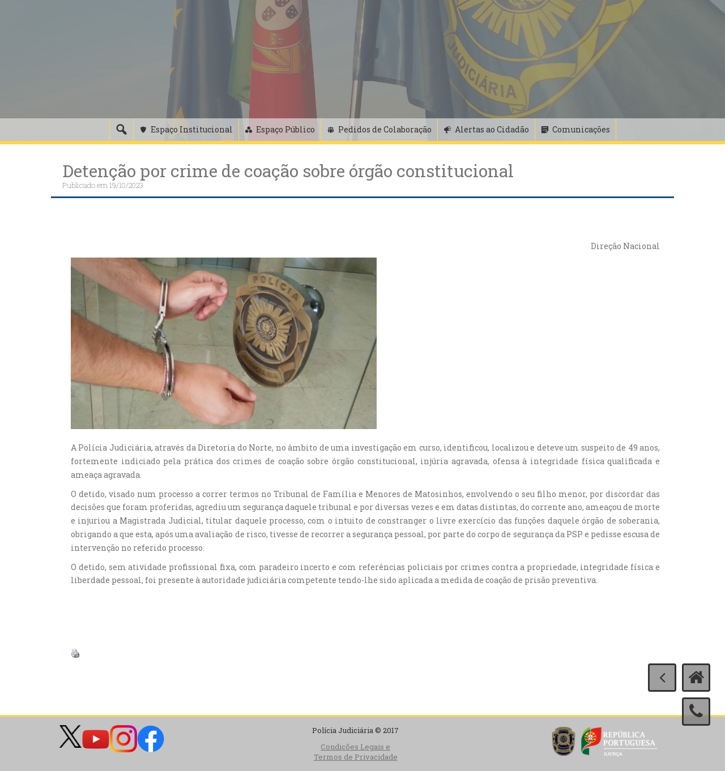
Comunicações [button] (581, 129)
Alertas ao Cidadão (492, 129)
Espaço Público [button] (285, 129)
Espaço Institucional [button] (192, 129)
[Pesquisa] (121, 129)
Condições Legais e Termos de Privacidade (356, 752)
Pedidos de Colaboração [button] (385, 129)
